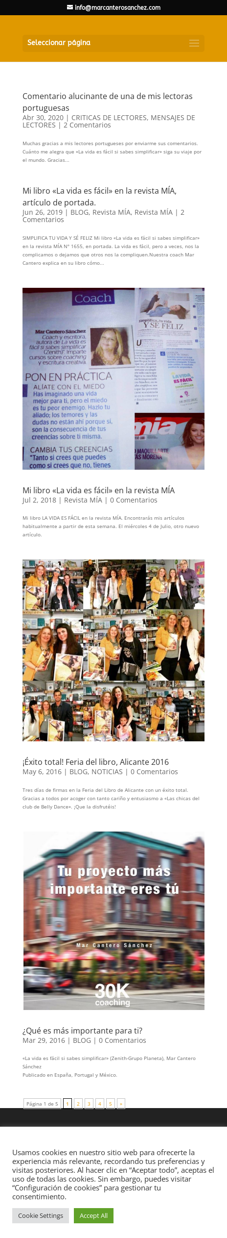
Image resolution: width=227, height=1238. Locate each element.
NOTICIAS (107, 771)
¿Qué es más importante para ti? (82, 1030)
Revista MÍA (111, 212)
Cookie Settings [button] (40, 1215)
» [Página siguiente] (121, 1103)
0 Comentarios (134, 500)
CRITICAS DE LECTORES (109, 117)
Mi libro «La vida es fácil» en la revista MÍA (99, 490)
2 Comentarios (87, 124)
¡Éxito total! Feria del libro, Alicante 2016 (96, 762)
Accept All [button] (94, 1215)
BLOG (79, 212)
